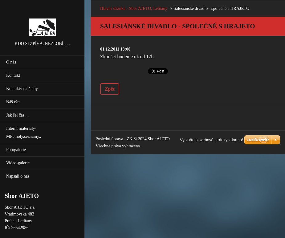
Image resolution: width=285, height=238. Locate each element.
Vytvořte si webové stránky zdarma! (211, 139)
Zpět (110, 89)
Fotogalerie (16, 149)
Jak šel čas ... (17, 115)
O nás (11, 62)
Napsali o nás (17, 176)
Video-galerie (18, 163)
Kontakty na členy (22, 88)
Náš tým (13, 102)
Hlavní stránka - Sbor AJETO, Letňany (133, 8)
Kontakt (13, 75)
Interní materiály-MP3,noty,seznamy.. (23, 132)
